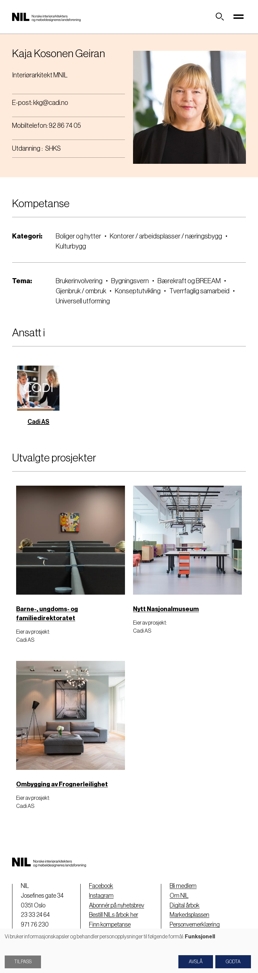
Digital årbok (185, 905)
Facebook (101, 886)
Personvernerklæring (195, 925)
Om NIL (179, 896)
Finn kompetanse (110, 925)
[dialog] (129, 951)
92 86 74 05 (65, 125)
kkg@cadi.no (50, 103)
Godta (233, 962)
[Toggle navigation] (238, 16)
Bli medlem (183, 886)
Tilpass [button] (23, 962)
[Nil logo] (46, 17)
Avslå (196, 962)
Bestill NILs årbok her (113, 915)
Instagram (101, 896)
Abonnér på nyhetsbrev (116, 905)
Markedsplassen (189, 915)
